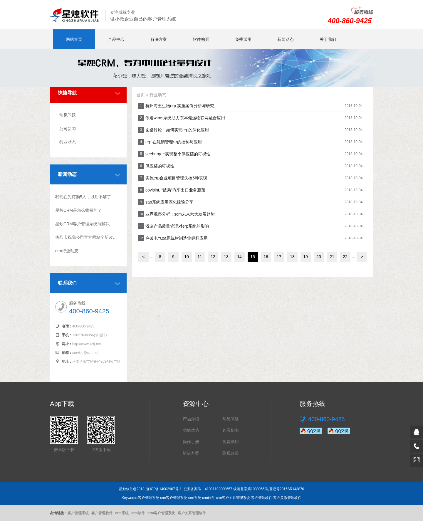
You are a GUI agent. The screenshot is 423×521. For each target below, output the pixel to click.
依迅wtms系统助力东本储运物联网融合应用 (185, 117)
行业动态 (67, 142)
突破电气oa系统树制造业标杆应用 (176, 238)
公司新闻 (67, 128)
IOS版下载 (101, 449)
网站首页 (74, 39)
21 (332, 256)
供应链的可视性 (159, 166)
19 (305, 256)
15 (252, 256)
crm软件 (138, 513)
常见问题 (67, 115)
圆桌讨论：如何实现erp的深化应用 (177, 129)
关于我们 (328, 39)
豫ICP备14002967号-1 (164, 489)
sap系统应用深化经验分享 (169, 202)
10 (186, 256)
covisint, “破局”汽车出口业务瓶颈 (175, 190)
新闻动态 (285, 39)
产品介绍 (191, 418)
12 (213, 256)
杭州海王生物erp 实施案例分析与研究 (179, 105)
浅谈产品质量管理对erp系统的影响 (177, 226)
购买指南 (230, 430)
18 (292, 256)
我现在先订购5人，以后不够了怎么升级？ (86, 196)
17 (279, 256)
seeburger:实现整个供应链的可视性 (177, 154)
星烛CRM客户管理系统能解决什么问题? (86, 223)
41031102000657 (218, 489)
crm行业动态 (66, 250)
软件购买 (201, 39)
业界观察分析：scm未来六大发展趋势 (180, 214)
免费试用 (243, 39)
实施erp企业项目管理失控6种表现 (176, 178)
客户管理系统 (78, 513)
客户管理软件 (102, 513)
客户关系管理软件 (192, 513)
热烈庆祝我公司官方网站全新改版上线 (86, 237)
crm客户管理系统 (161, 513)
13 (226, 256)
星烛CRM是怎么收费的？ (78, 210)
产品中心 (116, 39)
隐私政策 (230, 453)
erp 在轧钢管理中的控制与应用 (173, 142)
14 (239, 256)
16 (265, 256)
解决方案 (158, 39)
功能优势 (191, 430)
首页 (141, 95)
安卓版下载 (64, 449)
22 (345, 256)
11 (199, 256)
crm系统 (122, 513)
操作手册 (191, 441)
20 (318, 256)
